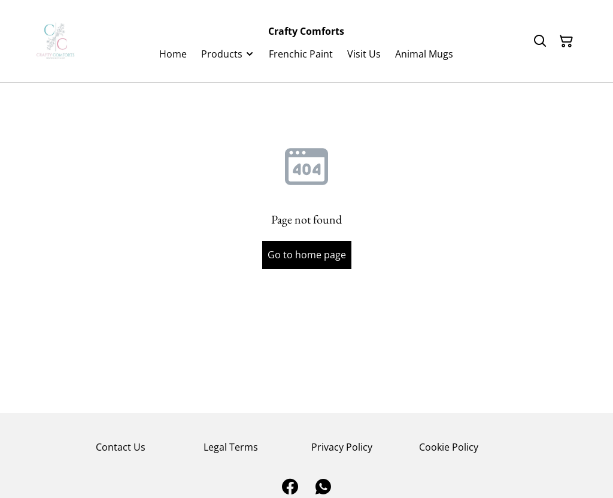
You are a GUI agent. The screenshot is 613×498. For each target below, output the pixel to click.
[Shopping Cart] (566, 41)
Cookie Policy (448, 447)
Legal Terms (231, 447)
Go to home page (307, 254)
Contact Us (120, 447)
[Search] (540, 41)
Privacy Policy (341, 447)
